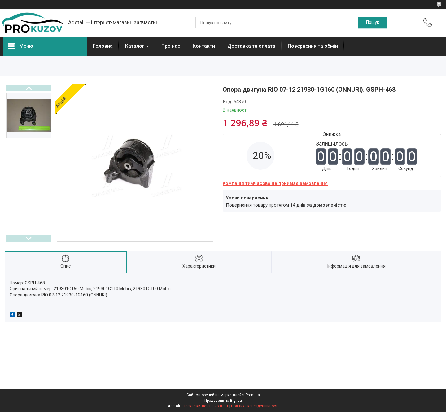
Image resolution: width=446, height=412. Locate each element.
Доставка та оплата (251, 46)
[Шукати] (372, 22)
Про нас (170, 46)
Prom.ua (253, 395)
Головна (103, 46)
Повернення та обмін (313, 46)
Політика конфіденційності (254, 406)
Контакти (204, 46)
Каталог (134, 46)
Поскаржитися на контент (205, 406)
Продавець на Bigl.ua (223, 400)
